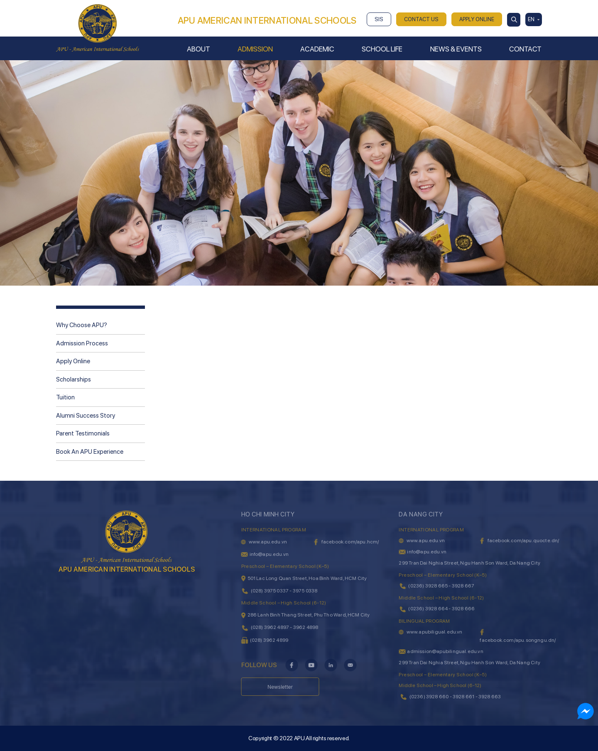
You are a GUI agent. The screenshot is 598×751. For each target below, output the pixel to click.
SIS (379, 19)
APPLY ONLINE (476, 19)
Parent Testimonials (83, 433)
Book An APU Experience (89, 451)
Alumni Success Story (85, 415)
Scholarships (73, 379)
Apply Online (73, 361)
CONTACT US (421, 19)
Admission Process (82, 343)
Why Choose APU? (81, 325)
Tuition (65, 397)
